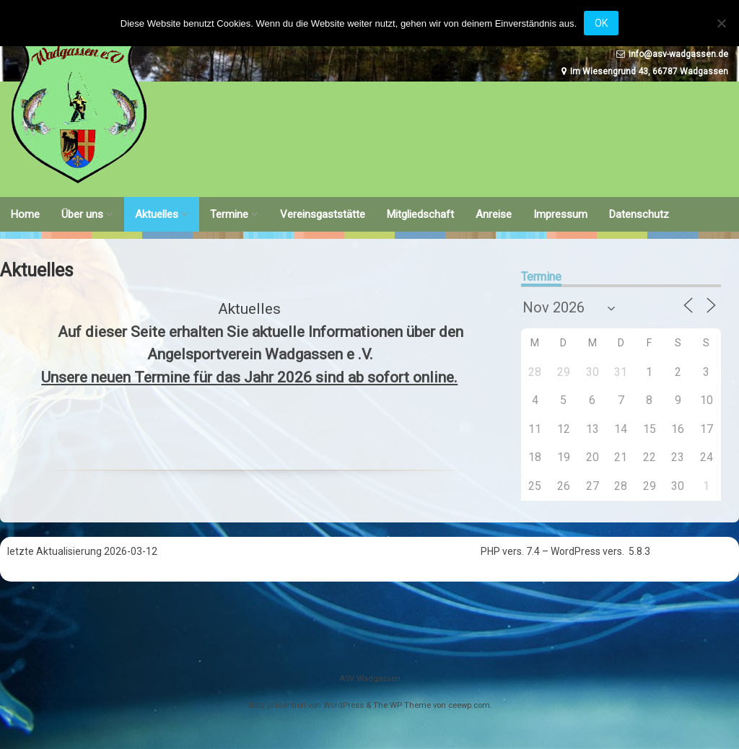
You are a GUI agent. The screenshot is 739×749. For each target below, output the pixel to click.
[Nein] (721, 23)
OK (601, 23)
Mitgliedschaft (420, 214)
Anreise (494, 214)
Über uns (82, 214)
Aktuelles (156, 214)
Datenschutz (639, 214)
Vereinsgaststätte (322, 214)
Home (25, 214)
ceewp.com (469, 705)
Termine (229, 214)
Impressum (560, 214)
